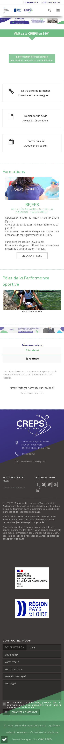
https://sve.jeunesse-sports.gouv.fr (23, 522)
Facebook (32, 350)
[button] (4, 739)
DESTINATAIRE (14, 647)
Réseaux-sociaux (32, 345)
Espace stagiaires (50, 2)
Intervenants (31, 2)
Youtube (32, 358)
